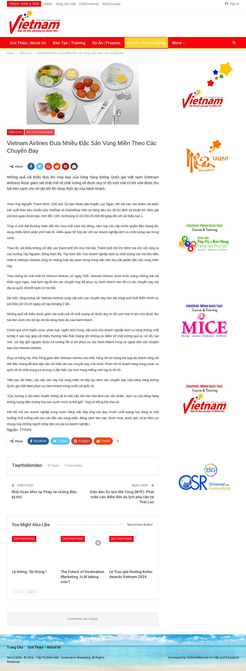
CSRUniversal (89, 4)
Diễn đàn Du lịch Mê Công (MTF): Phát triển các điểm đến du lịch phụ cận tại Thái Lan (122, 497)
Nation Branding (39, 132)
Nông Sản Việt (66, 4)
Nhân (48, 4)
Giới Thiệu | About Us (28, 43)
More (176, 43)
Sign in (232, 3)
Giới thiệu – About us (44, 647)
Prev (18, 592)
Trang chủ (15, 647)
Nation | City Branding (146, 43)
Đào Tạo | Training (69, 43)
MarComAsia (111, 4)
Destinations (24, 538)
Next (31, 592)
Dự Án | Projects (106, 43)
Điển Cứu (15, 132)
